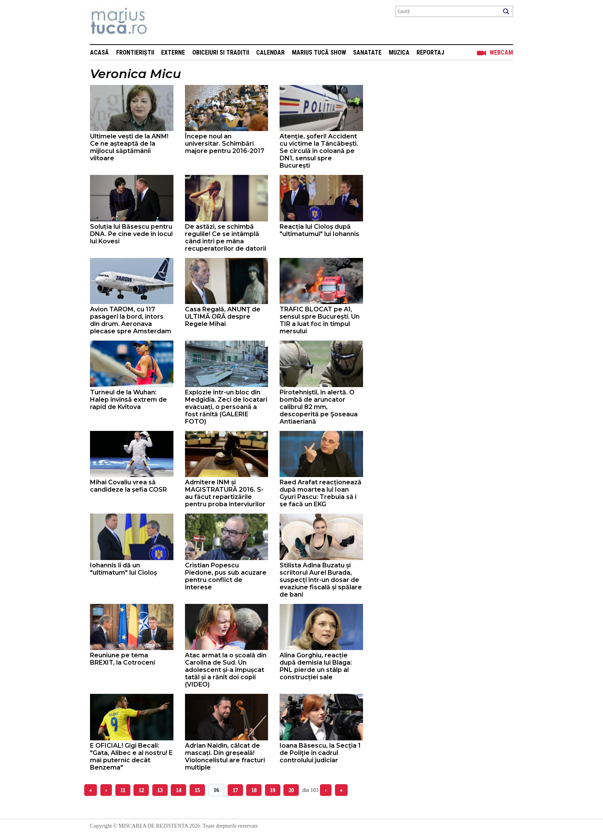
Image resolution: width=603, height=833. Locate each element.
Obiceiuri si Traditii (220, 52)
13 (160, 790)
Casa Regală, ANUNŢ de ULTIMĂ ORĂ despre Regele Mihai (222, 317)
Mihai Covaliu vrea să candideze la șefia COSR (128, 486)
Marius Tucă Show (319, 52)
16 (216, 790)
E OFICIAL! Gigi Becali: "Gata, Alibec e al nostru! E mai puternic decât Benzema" (131, 756)
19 (272, 790)
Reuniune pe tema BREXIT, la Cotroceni (122, 659)
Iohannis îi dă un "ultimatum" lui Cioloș (123, 569)
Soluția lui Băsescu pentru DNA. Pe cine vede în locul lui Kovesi (131, 234)
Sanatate (367, 52)
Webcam (501, 52)
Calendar (270, 52)
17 (235, 790)
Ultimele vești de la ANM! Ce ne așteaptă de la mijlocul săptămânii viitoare (129, 147)
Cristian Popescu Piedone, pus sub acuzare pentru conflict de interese (226, 576)
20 (291, 790)
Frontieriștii (135, 52)
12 (141, 790)
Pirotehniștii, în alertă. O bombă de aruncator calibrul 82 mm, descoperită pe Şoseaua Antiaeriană (319, 407)
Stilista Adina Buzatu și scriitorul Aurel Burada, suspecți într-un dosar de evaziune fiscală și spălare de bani (321, 580)
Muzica (399, 52)
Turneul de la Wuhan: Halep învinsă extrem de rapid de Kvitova (128, 400)
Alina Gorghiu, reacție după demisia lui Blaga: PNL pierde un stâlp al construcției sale (316, 666)
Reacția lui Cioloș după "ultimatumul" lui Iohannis (319, 230)
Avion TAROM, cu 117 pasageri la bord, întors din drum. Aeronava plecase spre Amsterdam (130, 320)
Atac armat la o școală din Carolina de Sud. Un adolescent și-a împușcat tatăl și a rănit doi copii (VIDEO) (226, 670)
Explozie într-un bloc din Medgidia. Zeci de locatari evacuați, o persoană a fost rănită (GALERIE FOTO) (226, 407)
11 (122, 790)
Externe (173, 52)
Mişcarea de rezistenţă (160, 22)
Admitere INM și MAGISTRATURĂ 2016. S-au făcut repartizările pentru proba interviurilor (225, 493)
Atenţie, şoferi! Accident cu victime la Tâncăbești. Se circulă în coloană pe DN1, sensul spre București (319, 151)
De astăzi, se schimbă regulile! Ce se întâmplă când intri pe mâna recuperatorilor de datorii (225, 237)
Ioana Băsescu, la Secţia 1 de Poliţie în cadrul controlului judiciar (320, 753)
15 (197, 790)
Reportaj (430, 52)
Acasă (99, 52)
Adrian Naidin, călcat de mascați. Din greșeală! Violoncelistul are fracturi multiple (225, 756)
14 (178, 790)
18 (254, 790)
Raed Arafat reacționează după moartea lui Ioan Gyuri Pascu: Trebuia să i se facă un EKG (320, 493)
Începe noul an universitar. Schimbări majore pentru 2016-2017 (224, 144)
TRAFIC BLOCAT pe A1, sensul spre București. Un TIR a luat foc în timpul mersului (320, 320)
